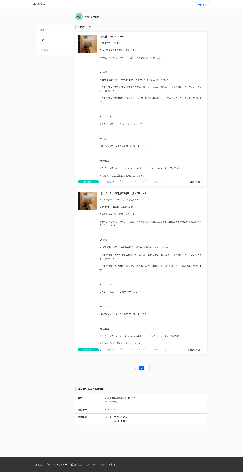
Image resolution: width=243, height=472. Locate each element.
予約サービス (85, 27)
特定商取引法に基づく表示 (84, 464)
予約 (42, 40)
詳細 (42, 30)
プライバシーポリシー (56, 464)
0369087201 (111, 409)
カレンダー (45, 50)
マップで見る (111, 402)
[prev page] (135, 368)
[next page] (147, 368)
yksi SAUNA (39, 4)
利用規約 (37, 464)
